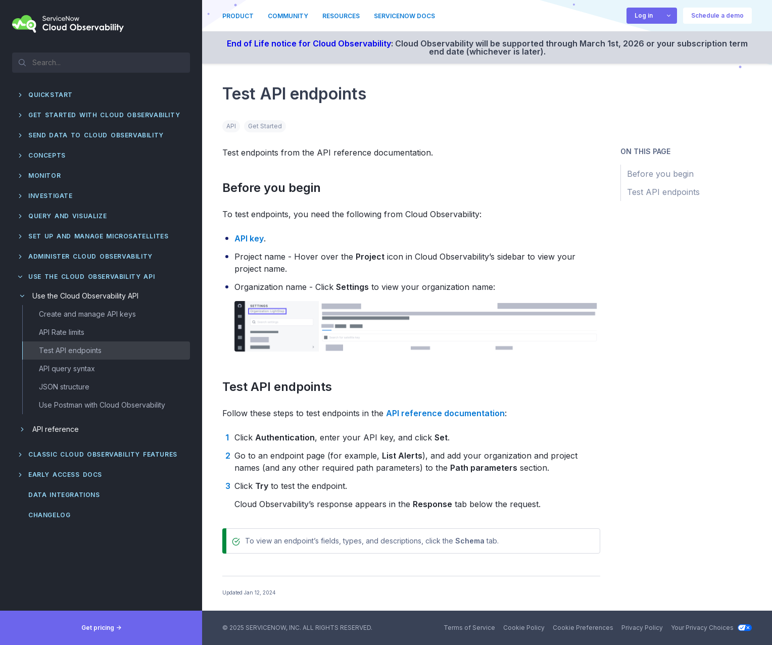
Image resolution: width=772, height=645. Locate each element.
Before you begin (277, 187)
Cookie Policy (524, 627)
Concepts (47, 155)
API (231, 126)
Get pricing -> (101, 627)
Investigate (50, 196)
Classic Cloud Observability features (102, 454)
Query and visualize (67, 216)
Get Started (265, 126)
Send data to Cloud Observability (96, 135)
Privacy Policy (642, 627)
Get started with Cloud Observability (104, 115)
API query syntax (67, 368)
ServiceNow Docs (404, 16)
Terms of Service (469, 627)
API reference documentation (445, 413)
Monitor (44, 175)
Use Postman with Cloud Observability (102, 405)
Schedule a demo (717, 15)
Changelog (49, 515)
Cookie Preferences (583, 627)
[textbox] (101, 62)
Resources (341, 16)
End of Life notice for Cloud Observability (309, 43)
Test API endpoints (70, 350)
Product (238, 16)
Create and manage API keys (87, 314)
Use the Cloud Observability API (91, 276)
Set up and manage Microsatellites (98, 236)
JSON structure (64, 386)
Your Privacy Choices (711, 627)
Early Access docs (65, 474)
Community (288, 16)
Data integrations (64, 495)
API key (249, 238)
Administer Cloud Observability (90, 256)
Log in (644, 15)
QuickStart (50, 94)
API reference (55, 429)
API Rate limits (61, 332)
